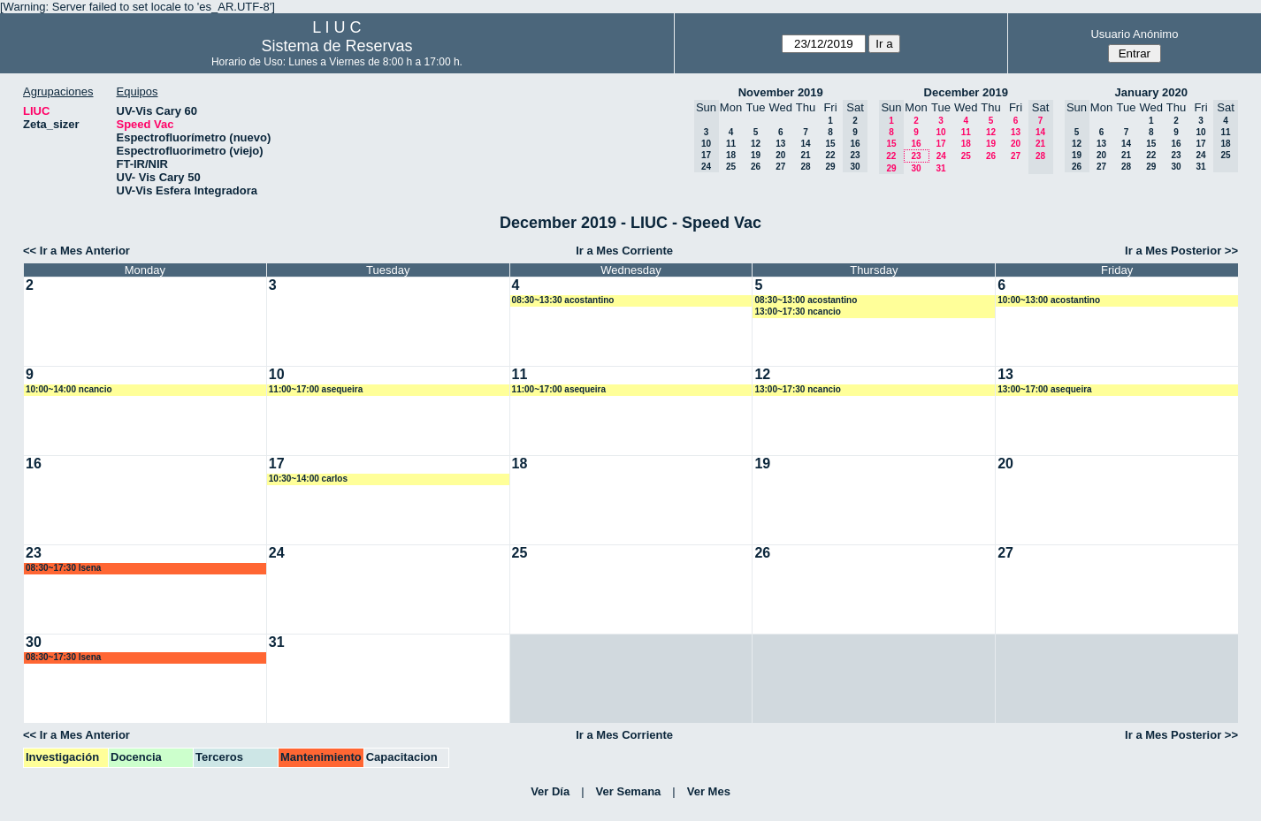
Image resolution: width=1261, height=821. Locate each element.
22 (830, 155)
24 (941, 156)
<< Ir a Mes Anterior (76, 250)
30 (916, 168)
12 (755, 143)
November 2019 (780, 92)
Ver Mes (708, 791)
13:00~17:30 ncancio (797, 311)
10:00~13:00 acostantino (1048, 300)
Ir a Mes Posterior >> (1181, 250)
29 (830, 166)
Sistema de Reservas (336, 46)
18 (731, 155)
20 (780, 155)
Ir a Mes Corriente (624, 250)
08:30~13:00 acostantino (805, 300)
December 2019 (966, 92)
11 (731, 143)
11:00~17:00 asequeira (316, 389)
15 (830, 143)
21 (805, 155)
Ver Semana (628, 791)
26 (755, 166)
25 (731, 166)
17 (940, 143)
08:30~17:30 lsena (63, 568)
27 (780, 166)
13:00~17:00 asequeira (1044, 389)
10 (940, 132)
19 (755, 155)
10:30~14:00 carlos (308, 478)
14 (805, 143)
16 (916, 143)
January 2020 (1151, 92)
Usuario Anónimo (1134, 34)
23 (916, 156)
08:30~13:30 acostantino (563, 300)
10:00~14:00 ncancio (69, 389)
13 (780, 143)
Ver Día (550, 791)
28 (805, 166)
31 (940, 168)
